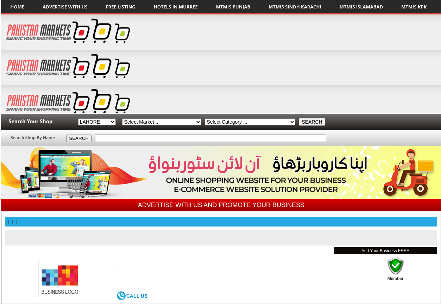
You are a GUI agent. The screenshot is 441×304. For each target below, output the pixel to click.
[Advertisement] (347, 63)
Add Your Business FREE (385, 250)
